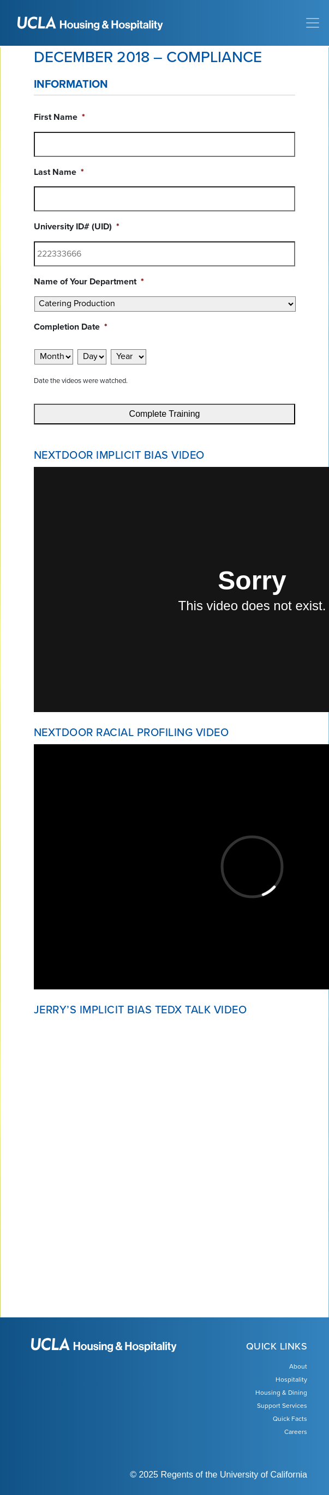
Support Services (282, 1405)
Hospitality (291, 1379)
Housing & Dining (281, 1392)
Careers (295, 1432)
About (298, 1366)
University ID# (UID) (76, 226)
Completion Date (70, 326)
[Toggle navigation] (312, 23)
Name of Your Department (89, 281)
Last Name (59, 172)
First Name (59, 117)
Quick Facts (290, 1419)
